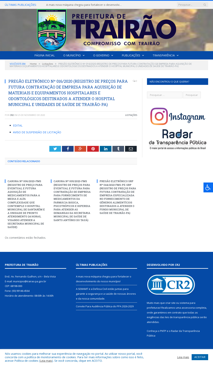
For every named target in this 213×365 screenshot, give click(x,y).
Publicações (131, 55)
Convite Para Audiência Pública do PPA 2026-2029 (105, 306)
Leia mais (46, 360)
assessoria (188, 307)
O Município (72, 55)
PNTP (163, 331)
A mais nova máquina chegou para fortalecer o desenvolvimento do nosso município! (86, 5)
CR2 (12, 115)
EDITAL (18, 125)
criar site (170, 303)
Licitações (131, 115)
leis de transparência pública (182, 317)
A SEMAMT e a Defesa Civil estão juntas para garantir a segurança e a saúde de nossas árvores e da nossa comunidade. (106, 293)
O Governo (101, 55)
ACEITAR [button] (199, 357)
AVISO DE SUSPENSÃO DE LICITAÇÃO (37, 132)
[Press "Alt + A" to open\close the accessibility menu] (208, 187)
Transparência (164, 55)
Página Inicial (44, 55)
